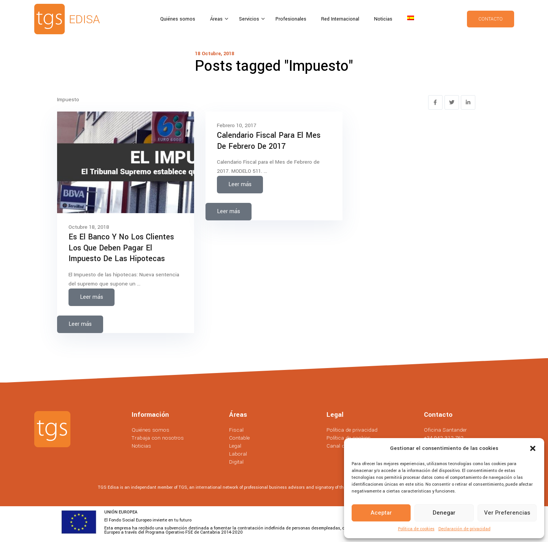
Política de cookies (416, 529)
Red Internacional (340, 19)
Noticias (383, 19)
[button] (533, 448)
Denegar (444, 513)
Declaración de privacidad (464, 529)
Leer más (91, 297)
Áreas (217, 19)
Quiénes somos (177, 19)
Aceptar (381, 513)
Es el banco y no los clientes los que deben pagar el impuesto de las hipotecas (121, 247)
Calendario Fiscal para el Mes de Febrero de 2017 (268, 141)
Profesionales (291, 19)
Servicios (250, 19)
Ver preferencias (507, 513)
